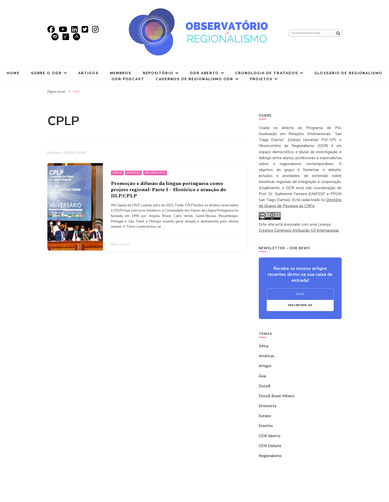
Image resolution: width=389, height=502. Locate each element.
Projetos (261, 79)
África (117, 172)
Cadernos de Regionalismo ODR (194, 79)
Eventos (266, 425)
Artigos (88, 73)
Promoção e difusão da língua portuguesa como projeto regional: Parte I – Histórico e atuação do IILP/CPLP (168, 190)
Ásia (262, 376)
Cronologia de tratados (266, 73)
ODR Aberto (204, 73)
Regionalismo (155, 172)
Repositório (158, 73)
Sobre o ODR (46, 73)
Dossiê (264, 386)
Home (13, 73)
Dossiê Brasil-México (276, 396)
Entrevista (267, 405)
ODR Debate (270, 445)
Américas (133, 172)
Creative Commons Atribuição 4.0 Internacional (299, 230)
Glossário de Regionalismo (348, 73)
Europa (265, 415)
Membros (120, 73)
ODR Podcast (128, 79)
